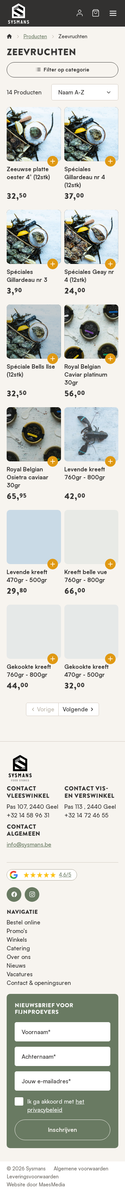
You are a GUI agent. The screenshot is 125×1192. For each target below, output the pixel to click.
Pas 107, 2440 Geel (32, 806)
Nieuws (16, 965)
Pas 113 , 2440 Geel (90, 806)
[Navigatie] (113, 13)
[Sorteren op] (84, 92)
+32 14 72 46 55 (86, 815)
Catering (18, 948)
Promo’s (17, 930)
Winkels (17, 939)
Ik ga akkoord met (55, 1106)
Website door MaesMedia (36, 1184)
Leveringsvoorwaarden (33, 1176)
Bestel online (23, 922)
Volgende (79, 709)
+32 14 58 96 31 (28, 815)
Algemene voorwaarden (81, 1168)
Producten (35, 36)
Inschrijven (62, 1129)
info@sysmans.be (29, 844)
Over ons (19, 956)
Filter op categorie (62, 69)
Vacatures (20, 974)
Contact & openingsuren (39, 982)
